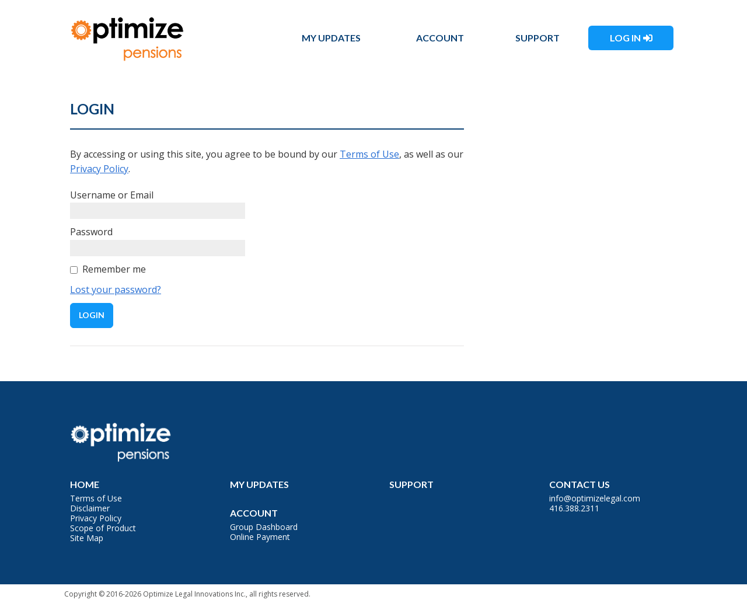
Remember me (114, 269)
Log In (625, 37)
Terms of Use (369, 154)
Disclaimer (90, 508)
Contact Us (579, 484)
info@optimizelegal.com (594, 498)
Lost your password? (115, 289)
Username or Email (111, 195)
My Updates (331, 37)
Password (91, 231)
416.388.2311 (574, 508)
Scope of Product (103, 528)
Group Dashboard (264, 526)
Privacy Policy (99, 168)
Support (537, 37)
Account (440, 37)
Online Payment (260, 536)
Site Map (86, 537)
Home (84, 484)
